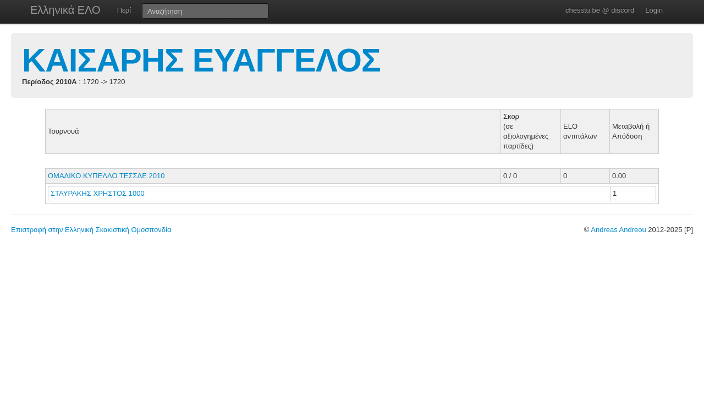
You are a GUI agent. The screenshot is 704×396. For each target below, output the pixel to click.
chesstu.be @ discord (599, 10)
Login (654, 10)
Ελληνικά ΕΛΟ (65, 10)
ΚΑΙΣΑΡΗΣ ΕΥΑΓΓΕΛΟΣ (201, 60)
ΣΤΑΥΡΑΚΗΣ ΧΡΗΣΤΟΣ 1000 (98, 193)
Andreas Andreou (618, 230)
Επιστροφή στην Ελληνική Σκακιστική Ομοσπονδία (91, 230)
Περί (124, 10)
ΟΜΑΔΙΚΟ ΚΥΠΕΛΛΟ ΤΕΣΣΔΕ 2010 (106, 176)
